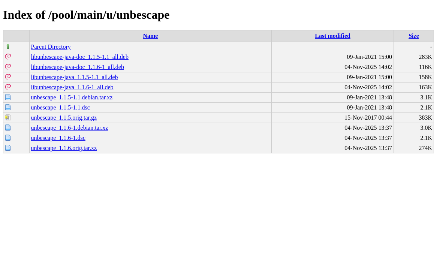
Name (150, 36)
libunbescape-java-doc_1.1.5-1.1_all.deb (80, 57)
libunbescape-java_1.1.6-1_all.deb (72, 87)
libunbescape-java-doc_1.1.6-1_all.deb (77, 67)
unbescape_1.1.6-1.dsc (58, 138)
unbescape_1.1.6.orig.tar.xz (64, 148)
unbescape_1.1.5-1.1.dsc (60, 107)
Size (414, 36)
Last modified (332, 36)
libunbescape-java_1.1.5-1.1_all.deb (74, 77)
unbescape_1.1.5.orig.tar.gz (64, 117)
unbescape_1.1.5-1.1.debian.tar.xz (72, 97)
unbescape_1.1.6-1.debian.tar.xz (69, 127)
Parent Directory (51, 47)
